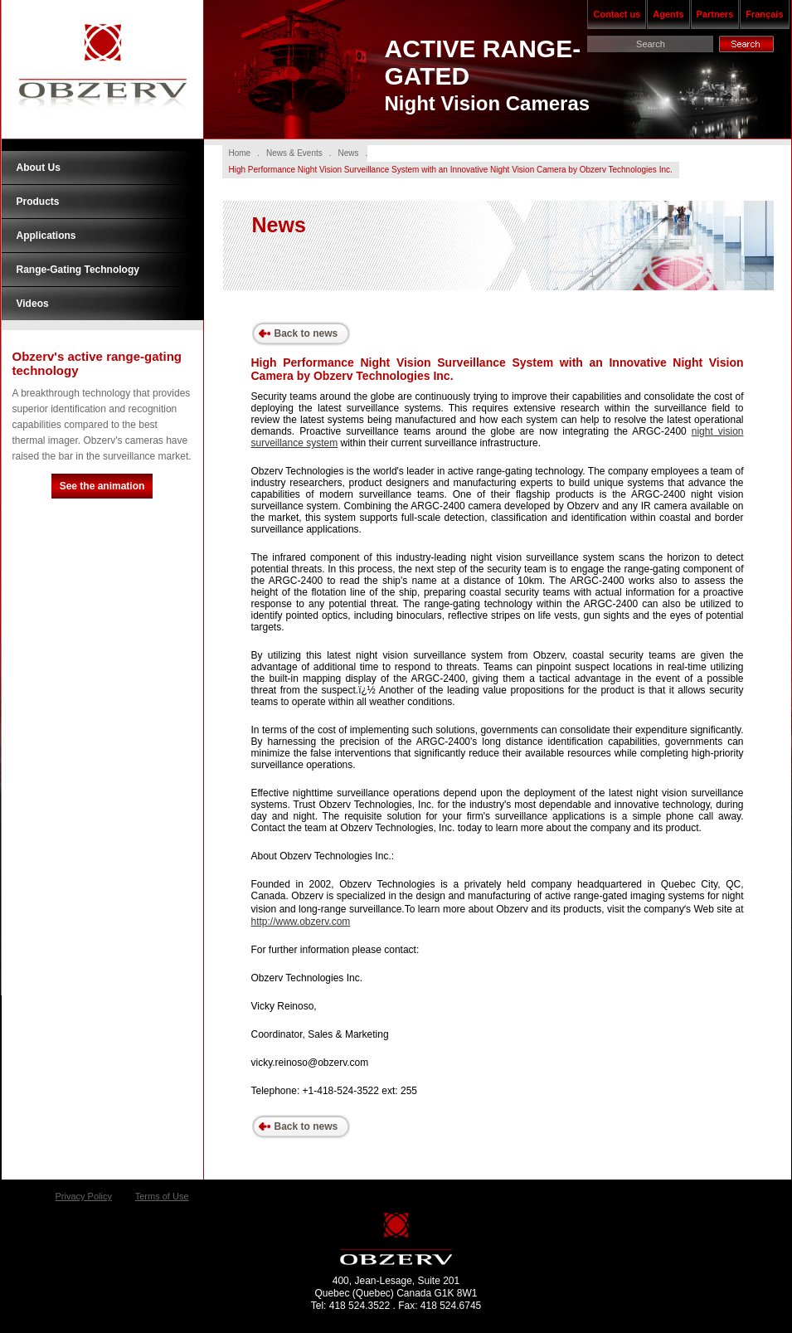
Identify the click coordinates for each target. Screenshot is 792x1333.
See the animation (102, 486)
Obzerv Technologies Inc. (102, 69)
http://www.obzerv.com (301, 921)
